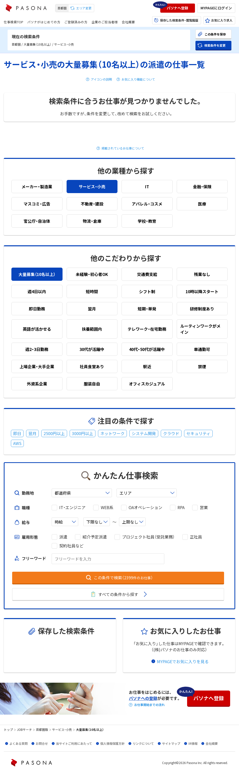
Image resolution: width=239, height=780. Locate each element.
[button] (177, 8)
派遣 (63, 537)
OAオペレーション (145, 507)
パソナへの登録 (143, 698)
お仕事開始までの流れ (149, 704)
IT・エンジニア (72, 507)
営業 (204, 507)
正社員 (196, 537)
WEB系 (107, 507)
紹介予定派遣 (95, 537)
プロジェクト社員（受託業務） (148, 537)
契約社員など (71, 545)
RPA (181, 507)
